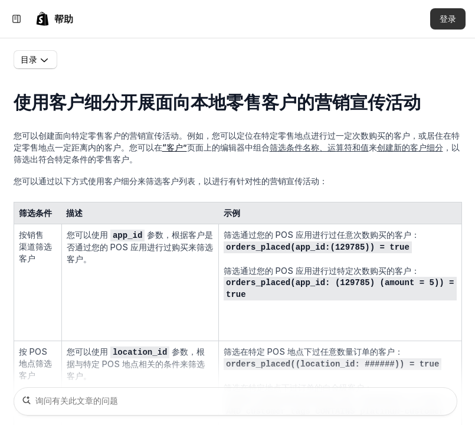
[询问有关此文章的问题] (235, 401)
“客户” (174, 147)
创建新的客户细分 (410, 147)
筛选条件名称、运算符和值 (319, 147)
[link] (54, 19)
